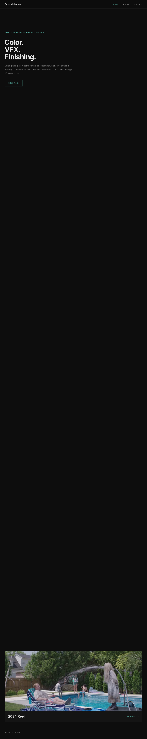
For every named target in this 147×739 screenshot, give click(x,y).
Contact (138, 4)
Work (115, 4)
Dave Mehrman (13, 4)
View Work (13, 83)
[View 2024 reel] (73, 686)
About (126, 4)
